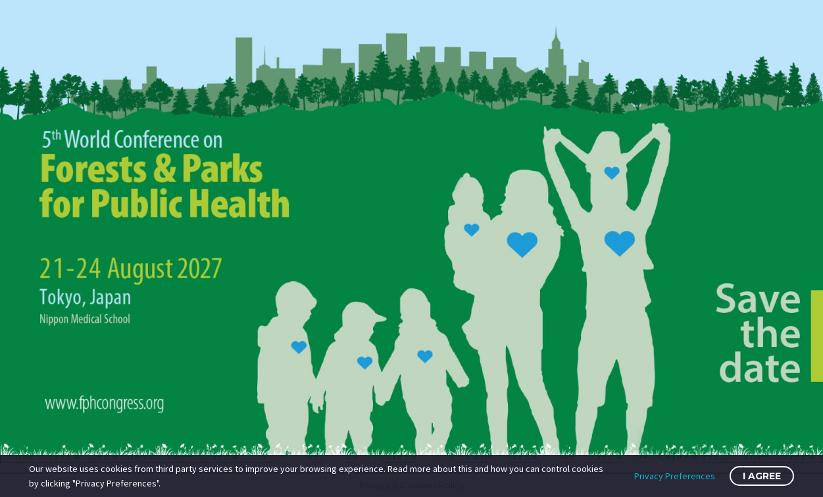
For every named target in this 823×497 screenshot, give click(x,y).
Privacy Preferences (674, 476)
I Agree (762, 476)
